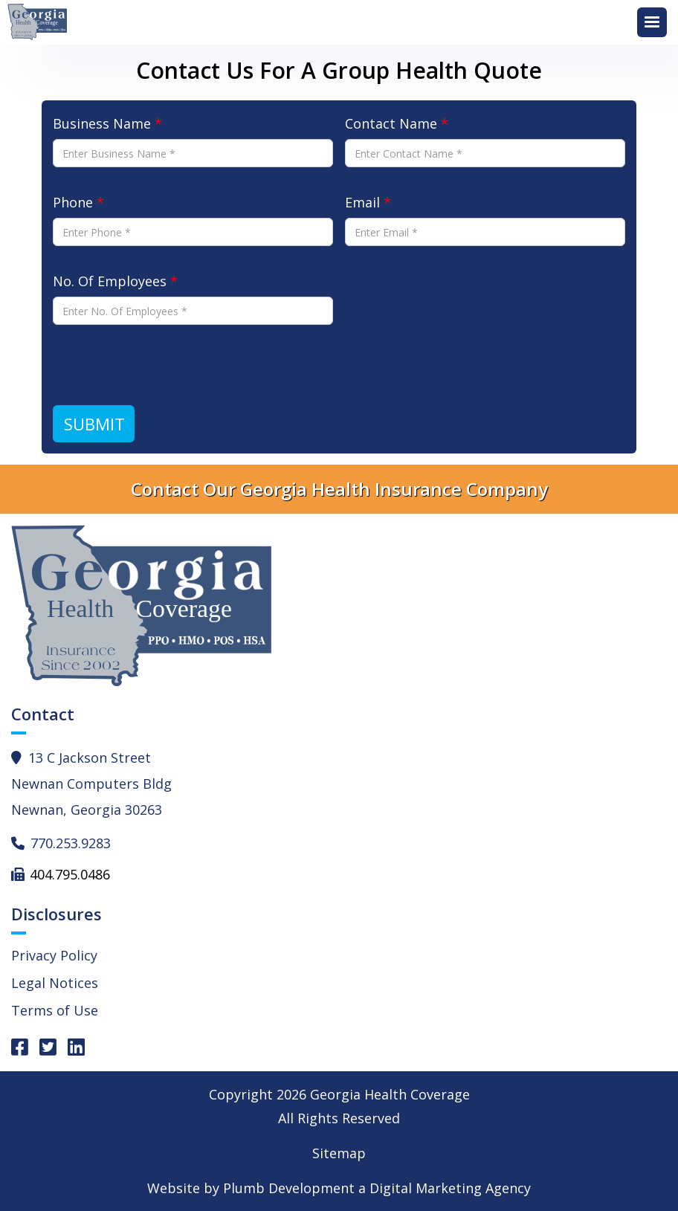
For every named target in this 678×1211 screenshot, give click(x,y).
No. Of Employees (115, 281)
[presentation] (166, 365)
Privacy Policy (54, 955)
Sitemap (339, 1153)
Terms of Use (54, 1010)
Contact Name (396, 123)
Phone (78, 202)
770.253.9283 (70, 843)
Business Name (107, 123)
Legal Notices (54, 983)
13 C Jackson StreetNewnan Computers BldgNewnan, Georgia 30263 (91, 783)
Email (368, 202)
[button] (652, 22)
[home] (41, 22)
